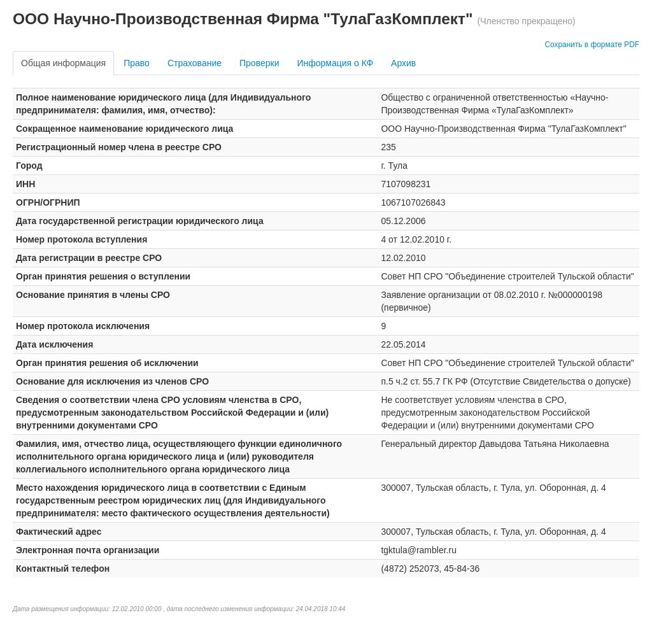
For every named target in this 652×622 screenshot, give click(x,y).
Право (137, 63)
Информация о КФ (335, 63)
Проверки (259, 63)
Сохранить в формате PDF (591, 44)
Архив (403, 63)
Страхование (194, 63)
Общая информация (63, 63)
